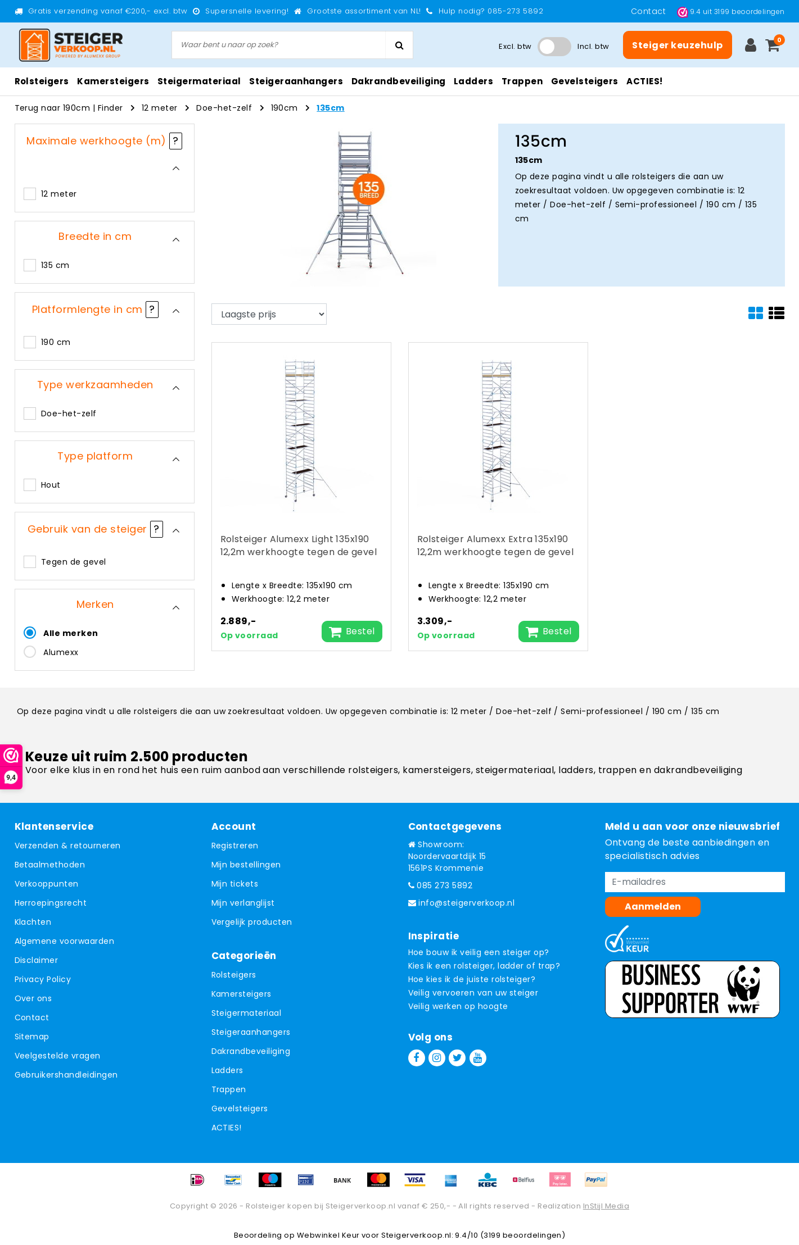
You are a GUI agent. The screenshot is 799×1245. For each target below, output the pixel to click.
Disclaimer (36, 960)
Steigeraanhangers (251, 1032)
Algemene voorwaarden (65, 941)
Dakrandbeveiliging (251, 1051)
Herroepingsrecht (51, 902)
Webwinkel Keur (328, 1235)
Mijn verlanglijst (243, 902)
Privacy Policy (43, 979)
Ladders (227, 1070)
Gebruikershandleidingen (66, 1074)
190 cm (56, 342)
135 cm (55, 265)
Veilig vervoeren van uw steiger (473, 992)
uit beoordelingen (731, 11)
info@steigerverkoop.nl (461, 902)
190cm (284, 107)
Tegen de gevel (73, 561)
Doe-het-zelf (224, 107)
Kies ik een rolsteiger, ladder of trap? (484, 965)
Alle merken (70, 633)
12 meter (160, 107)
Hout (51, 484)
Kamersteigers (241, 993)
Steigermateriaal (246, 1013)
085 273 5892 (440, 885)
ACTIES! (226, 1127)
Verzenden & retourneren (68, 845)
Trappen (228, 1089)
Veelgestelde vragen (58, 1055)
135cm (330, 107)
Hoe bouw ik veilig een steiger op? (478, 952)
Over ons (33, 998)
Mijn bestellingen (246, 864)
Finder (110, 107)
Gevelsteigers (239, 1108)
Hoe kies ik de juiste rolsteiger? (472, 979)
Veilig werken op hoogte (458, 1006)
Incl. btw (593, 46)
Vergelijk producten (251, 922)
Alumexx (60, 652)
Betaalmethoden (50, 864)
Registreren (235, 845)
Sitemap (32, 1036)
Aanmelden (653, 906)
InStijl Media (606, 1206)
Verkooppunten (47, 883)
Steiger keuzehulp (677, 45)
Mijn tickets (235, 883)
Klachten (33, 922)
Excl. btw (515, 46)
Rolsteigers (233, 974)
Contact (650, 11)
